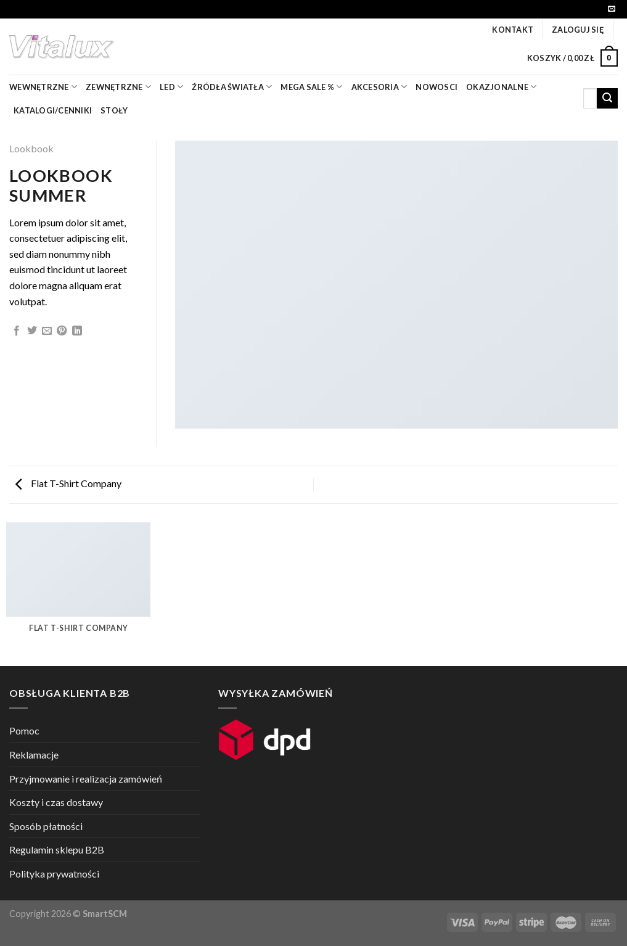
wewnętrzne (43, 87)
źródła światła (232, 87)
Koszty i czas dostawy (56, 802)
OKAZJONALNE (501, 87)
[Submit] (607, 98)
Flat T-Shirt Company (68, 483)
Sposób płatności (46, 826)
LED (171, 87)
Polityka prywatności (54, 873)
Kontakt (512, 30)
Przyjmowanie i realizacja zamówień (85, 778)
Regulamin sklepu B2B (56, 849)
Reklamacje (34, 754)
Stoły (114, 110)
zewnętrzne (118, 87)
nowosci (436, 87)
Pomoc (24, 730)
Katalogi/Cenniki (53, 110)
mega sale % (311, 87)
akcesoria (379, 87)
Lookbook (31, 148)
